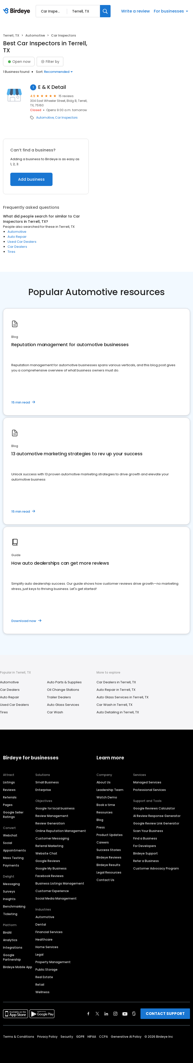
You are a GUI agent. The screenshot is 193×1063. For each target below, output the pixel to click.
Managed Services (147, 782)
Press (100, 827)
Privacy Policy (47, 1036)
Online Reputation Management (60, 831)
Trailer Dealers (59, 697)
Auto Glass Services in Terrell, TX (122, 697)
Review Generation (50, 823)
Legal (39, 954)
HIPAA (91, 1036)
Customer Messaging (52, 838)
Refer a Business (146, 861)
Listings (9, 782)
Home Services (46, 947)
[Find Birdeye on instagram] (115, 1013)
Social (7, 843)
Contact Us (105, 880)
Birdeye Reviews (108, 857)
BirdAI (7, 932)
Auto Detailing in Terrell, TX (117, 712)
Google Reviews (47, 861)
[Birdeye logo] (17, 11)
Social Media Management (56, 898)
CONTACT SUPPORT (165, 1013)
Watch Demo (106, 797)
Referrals (10, 797)
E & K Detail (52, 87)
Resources (104, 812)
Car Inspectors (66, 118)
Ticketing (10, 914)
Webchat (10, 835)
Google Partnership (12, 957)
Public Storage (46, 969)
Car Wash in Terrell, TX (114, 704)
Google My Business (51, 868)
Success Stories (108, 850)
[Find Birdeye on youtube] (124, 1013)
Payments (11, 865)
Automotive (35, 35)
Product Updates (109, 835)
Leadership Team (109, 790)
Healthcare (44, 939)
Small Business (47, 782)
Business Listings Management (59, 883)
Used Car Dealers (22, 241)
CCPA (103, 1036)
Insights (9, 899)
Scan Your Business (148, 831)
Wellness (42, 992)
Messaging (11, 884)
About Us (103, 782)
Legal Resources (108, 872)
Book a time (105, 805)
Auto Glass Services (63, 704)
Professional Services (149, 790)
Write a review (135, 11)
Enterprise (43, 790)
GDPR (80, 1036)
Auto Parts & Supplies (64, 682)
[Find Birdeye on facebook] (88, 1013)
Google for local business (55, 808)
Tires (11, 251)
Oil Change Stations (63, 689)
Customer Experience (52, 891)
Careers (102, 842)
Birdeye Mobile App (17, 967)
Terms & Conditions (18, 1036)
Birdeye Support (145, 853)
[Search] (105, 11)
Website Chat (46, 853)
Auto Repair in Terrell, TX (115, 689)
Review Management (51, 816)
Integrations (12, 947)
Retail (39, 984)
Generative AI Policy (126, 1036)
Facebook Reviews (49, 876)
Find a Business (145, 838)
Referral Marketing (49, 846)
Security (67, 1036)
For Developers (144, 846)
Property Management (53, 962)
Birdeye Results (108, 865)
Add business (31, 179)
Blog (99, 820)
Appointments (14, 850)
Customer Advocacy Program (156, 868)
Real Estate (44, 977)
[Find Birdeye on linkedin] (106, 1013)
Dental (40, 924)
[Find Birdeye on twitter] (97, 1013)
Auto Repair (17, 236)
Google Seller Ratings (13, 814)
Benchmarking (14, 906)
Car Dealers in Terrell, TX (116, 682)
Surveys (9, 891)
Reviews (9, 790)
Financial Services (49, 932)
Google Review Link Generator (156, 823)
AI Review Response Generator (156, 816)
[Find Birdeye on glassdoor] (133, 1013)
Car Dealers (17, 246)
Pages (8, 805)
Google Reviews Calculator (154, 808)
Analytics (10, 940)
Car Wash (55, 712)
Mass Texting (13, 858)
